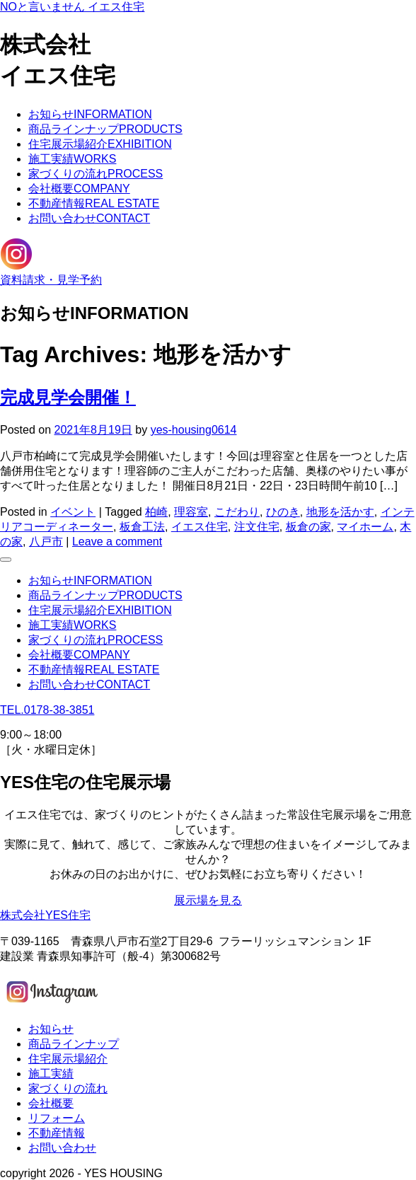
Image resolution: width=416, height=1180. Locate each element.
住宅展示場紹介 (100, 144)
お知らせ (90, 114)
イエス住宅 (199, 527)
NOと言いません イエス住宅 (72, 7)
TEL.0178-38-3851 (47, 710)
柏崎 (156, 512)
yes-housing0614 (194, 430)
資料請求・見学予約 (51, 280)
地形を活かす (340, 512)
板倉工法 (142, 527)
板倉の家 (308, 527)
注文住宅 (256, 527)
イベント (73, 512)
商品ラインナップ (105, 129)
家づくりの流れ (95, 174)
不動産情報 (94, 203)
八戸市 (46, 542)
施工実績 (72, 159)
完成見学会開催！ (68, 397)
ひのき (283, 512)
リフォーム (56, 1118)
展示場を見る (208, 900)
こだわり (237, 512)
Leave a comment (117, 542)
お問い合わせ (89, 218)
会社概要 (79, 189)
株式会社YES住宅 (45, 915)
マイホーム (365, 527)
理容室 (191, 512)
